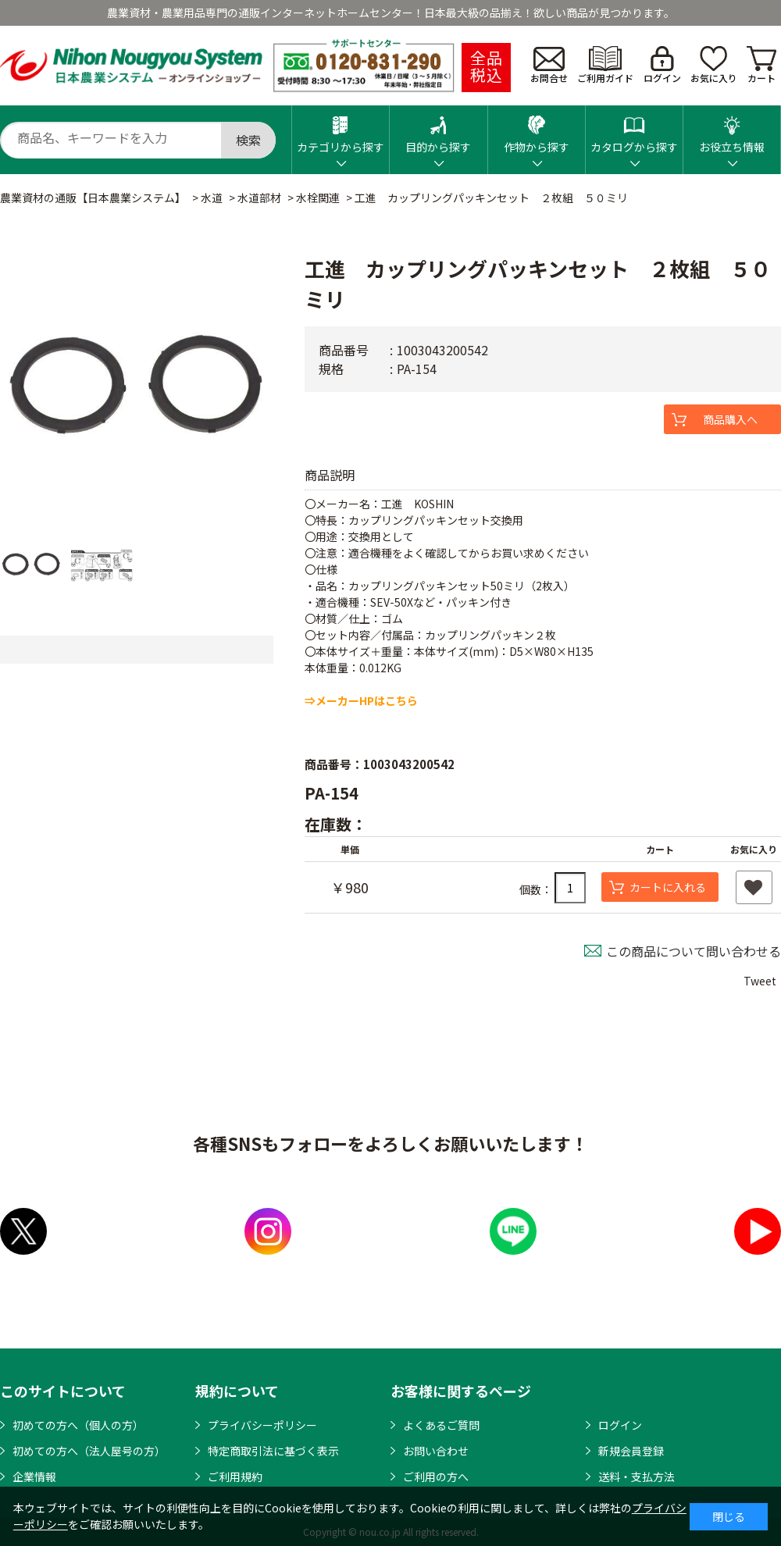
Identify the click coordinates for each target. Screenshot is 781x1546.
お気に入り (713, 65)
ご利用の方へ (436, 1476)
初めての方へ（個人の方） (78, 1425)
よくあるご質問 (441, 1425)
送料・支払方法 (636, 1476)
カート (761, 65)
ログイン (662, 65)
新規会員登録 (631, 1451)
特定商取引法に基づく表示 (273, 1451)
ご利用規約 (235, 1476)
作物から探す (536, 130)
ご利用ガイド (605, 65)
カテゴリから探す (340, 130)
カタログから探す (634, 130)
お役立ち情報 (732, 130)
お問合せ (549, 65)
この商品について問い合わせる (693, 951)
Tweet (760, 981)
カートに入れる (667, 887)
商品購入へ (730, 419)
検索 (248, 139)
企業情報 (34, 1476)
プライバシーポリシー (262, 1425)
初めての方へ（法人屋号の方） (89, 1451)
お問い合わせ (436, 1451)
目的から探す (438, 130)
